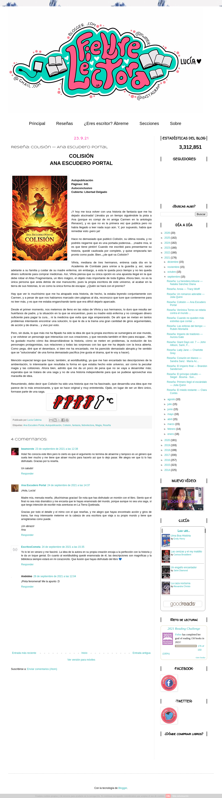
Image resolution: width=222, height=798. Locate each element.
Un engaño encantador (184, 567)
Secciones (149, 123)
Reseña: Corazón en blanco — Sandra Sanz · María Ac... (184, 359)
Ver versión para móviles (81, 659)
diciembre (173, 261)
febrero (171, 428)
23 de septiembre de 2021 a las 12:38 (56, 448)
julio (170, 404)
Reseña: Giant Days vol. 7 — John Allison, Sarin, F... (186, 344)
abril (170, 419)
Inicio (84, 652)
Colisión (67, 425)
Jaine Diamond (181, 570)
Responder (27, 473)
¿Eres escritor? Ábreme (106, 123)
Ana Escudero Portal (33, 425)
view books (200, 657)
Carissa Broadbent (182, 554)
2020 (167, 440)
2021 (167, 257)
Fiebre (178, 634)
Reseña (107, 425)
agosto (171, 399)
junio (170, 409)
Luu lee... (184, 531)
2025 (167, 237)
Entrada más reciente (24, 652)
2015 (167, 464)
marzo (171, 424)
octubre (172, 271)
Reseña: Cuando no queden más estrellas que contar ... (185, 319)
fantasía (76, 425)
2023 (167, 247)
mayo (170, 414)
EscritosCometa (30, 546)
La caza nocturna (180, 583)
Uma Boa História (181, 535)
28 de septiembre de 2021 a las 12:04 (54, 576)
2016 (167, 460)
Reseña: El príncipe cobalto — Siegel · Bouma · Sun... (184, 376)
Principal (37, 123)
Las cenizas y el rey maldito (186, 551)
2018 (167, 450)
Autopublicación (53, 425)
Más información (180, 796)
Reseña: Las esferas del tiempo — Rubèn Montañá (186, 328)
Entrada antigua (142, 652)
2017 (167, 455)
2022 (167, 252)
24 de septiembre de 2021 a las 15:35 (63, 546)
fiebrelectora (88, 425)
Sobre (175, 123)
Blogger (122, 788)
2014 (167, 470)
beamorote (27, 448)
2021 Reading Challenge (184, 628)
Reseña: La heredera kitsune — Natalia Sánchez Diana (185, 283)
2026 (167, 232)
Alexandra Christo (182, 586)
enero (171, 434)
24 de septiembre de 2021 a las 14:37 (68, 485)
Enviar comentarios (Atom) (42, 669)
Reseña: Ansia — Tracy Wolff (183, 289)
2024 (167, 242)
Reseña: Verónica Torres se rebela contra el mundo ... (186, 311)
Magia (98, 425)
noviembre (173, 267)
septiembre (174, 276)
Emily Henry (179, 539)
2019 (167, 445)
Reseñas (64, 123)
